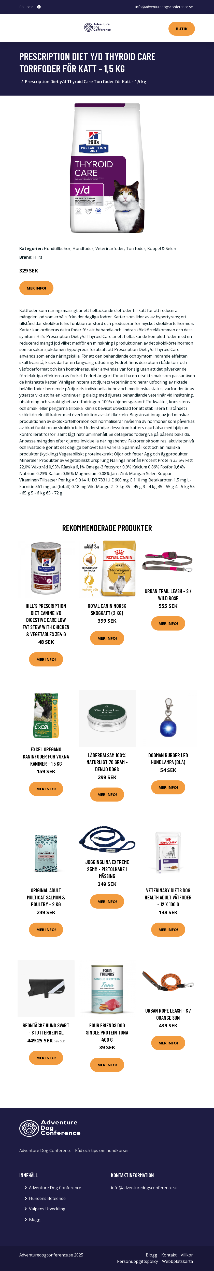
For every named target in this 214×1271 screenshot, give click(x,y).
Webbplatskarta (177, 1261)
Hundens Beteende (47, 1198)
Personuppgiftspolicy (137, 1261)
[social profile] (39, 7)
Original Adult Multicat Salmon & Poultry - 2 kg (46, 897)
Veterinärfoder (109, 248)
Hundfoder (83, 248)
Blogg (34, 1219)
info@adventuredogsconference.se (164, 6)
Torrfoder (135, 248)
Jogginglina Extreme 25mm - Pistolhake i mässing (107, 869)
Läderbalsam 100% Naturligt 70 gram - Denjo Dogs (107, 762)
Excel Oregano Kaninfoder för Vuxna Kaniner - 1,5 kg (46, 756)
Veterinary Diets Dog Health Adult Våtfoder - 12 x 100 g (168, 897)
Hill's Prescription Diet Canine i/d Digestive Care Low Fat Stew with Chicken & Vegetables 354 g (46, 619)
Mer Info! (36, 288)
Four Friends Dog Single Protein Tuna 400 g (107, 1032)
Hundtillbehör (57, 248)
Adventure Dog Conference (55, 1187)
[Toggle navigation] (26, 28)
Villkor (187, 1255)
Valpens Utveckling (47, 1209)
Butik (182, 28)
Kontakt (169, 1255)
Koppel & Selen (161, 248)
